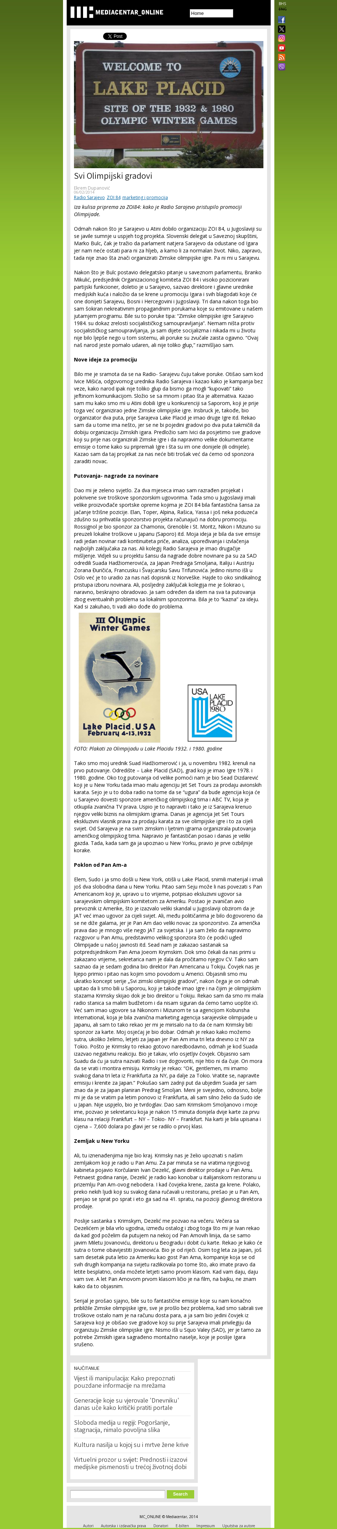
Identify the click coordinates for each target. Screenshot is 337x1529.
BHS (282, 3)
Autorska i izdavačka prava (123, 1525)
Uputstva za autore (238, 1525)
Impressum (205, 1525)
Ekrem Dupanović (92, 188)
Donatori (160, 1525)
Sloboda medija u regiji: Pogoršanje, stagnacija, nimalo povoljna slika (122, 1427)
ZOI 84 (114, 197)
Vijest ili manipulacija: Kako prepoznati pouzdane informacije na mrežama (124, 1382)
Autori (88, 1525)
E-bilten (182, 1525)
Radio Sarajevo (89, 197)
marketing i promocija (145, 197)
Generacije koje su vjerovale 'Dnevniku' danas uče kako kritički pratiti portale (126, 1404)
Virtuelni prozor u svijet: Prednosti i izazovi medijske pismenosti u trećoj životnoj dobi (130, 1464)
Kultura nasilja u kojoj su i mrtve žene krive (131, 1445)
